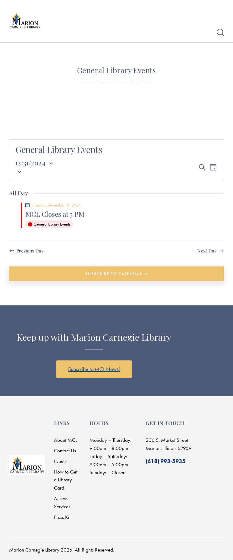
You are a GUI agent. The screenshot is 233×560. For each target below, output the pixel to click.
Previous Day (30, 251)
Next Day (207, 251)
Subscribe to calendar (113, 273)
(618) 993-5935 (165, 461)
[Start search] (220, 32)
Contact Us (65, 450)
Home (85, 82)
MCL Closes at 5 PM (54, 214)
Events (102, 82)
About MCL (65, 440)
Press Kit (62, 517)
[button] (106, 171)
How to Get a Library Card (65, 479)
